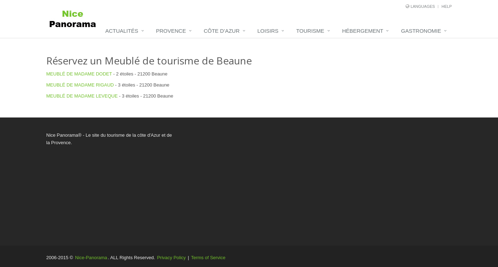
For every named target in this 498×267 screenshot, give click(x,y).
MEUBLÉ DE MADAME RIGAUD (80, 85)
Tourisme (310, 31)
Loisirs (268, 31)
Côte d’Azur (222, 31)
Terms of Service (208, 257)
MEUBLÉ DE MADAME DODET (79, 74)
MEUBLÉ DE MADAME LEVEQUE (82, 96)
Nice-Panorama (91, 257)
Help (446, 6)
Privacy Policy (171, 257)
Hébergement (362, 31)
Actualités (121, 31)
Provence (171, 31)
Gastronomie (421, 31)
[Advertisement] (318, 181)
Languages (422, 6)
